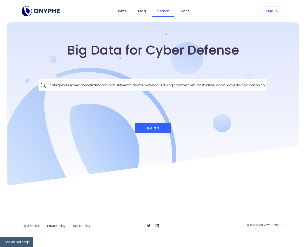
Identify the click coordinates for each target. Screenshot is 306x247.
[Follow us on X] (148, 226)
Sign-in (272, 11)
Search (163, 11)
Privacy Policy (56, 225)
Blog (142, 11)
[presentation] (153, 104)
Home (121, 11)
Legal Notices (31, 225)
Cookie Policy (82, 225)
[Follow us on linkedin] (157, 226)
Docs (185, 11)
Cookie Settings (17, 242)
